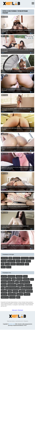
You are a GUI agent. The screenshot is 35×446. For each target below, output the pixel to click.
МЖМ (3, 264)
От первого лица (20, 264)
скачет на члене (28, 285)
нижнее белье (19, 276)
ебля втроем (19, 279)
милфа (13, 279)
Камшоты (28, 261)
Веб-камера (4, 261)
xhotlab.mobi (12, 324)
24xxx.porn (14, 310)
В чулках (31, 258)
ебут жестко (4, 291)
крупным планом (11, 294)
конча (3, 288)
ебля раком (4, 285)
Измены (22, 261)
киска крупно (20, 285)
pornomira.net (19, 321)
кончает (25, 276)
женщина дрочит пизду (24, 282)
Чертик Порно (4, 258)
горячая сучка (19, 294)
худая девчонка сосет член (26, 288)
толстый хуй (12, 297)
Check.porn (20, 310)
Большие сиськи (25, 258)
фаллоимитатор (11, 276)
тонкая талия (27, 294)
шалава (9, 291)
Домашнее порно (11, 261)
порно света (4, 294)
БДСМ (10, 258)
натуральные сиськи (12, 285)
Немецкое (13, 264)
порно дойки (26, 279)
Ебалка (18, 297)
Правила (26, 321)
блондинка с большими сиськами (12, 288)
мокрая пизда (22, 291)
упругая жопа (29, 291)
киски (17, 282)
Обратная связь (11, 321)
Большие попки (16, 258)
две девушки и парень (6, 279)
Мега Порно (4, 276)
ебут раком (15, 291)
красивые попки (5, 297)
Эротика (3, 267)
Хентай (27, 264)
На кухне (7, 264)
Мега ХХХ (8, 267)
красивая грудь (11, 282)
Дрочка (18, 261)
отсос (32, 279)
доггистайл (4, 282)
